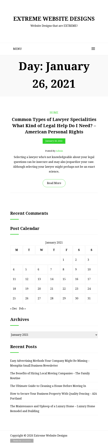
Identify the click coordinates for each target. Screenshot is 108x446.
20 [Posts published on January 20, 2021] (39, 288)
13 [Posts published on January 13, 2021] (39, 279)
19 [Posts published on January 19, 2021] (26, 288)
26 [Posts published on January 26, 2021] (26, 298)
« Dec (13, 308)
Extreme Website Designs (54, 19)
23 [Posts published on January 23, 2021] (76, 288)
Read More (54, 183)
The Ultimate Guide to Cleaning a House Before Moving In (48, 386)
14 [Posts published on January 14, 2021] (51, 279)
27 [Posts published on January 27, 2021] (39, 298)
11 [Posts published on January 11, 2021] (14, 279)
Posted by (54, 151)
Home (54, 112)
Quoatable (26, 441)
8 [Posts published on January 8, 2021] (63, 269)
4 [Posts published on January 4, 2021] (13, 269)
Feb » (22, 308)
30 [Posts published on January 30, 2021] (76, 298)
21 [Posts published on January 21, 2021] (51, 288)
